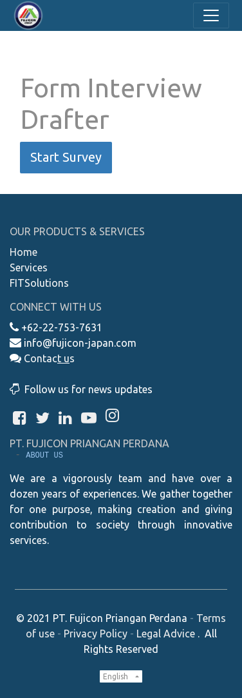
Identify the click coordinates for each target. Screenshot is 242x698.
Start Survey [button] (66, 157)
